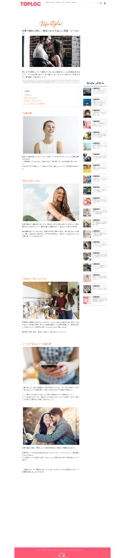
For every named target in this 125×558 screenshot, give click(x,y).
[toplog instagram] (102, 3)
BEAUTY (53, 2)
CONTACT (71, 550)
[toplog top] (30, 4)
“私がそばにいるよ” (30, 98)
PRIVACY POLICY (78, 550)
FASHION (47, 2)
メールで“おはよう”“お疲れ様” (34, 103)
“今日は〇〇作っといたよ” (33, 100)
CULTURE (68, 2)
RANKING (73, 2)
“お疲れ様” (27, 95)
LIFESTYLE (58, 2)
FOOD (63, 2)
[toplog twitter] (106, 3)
